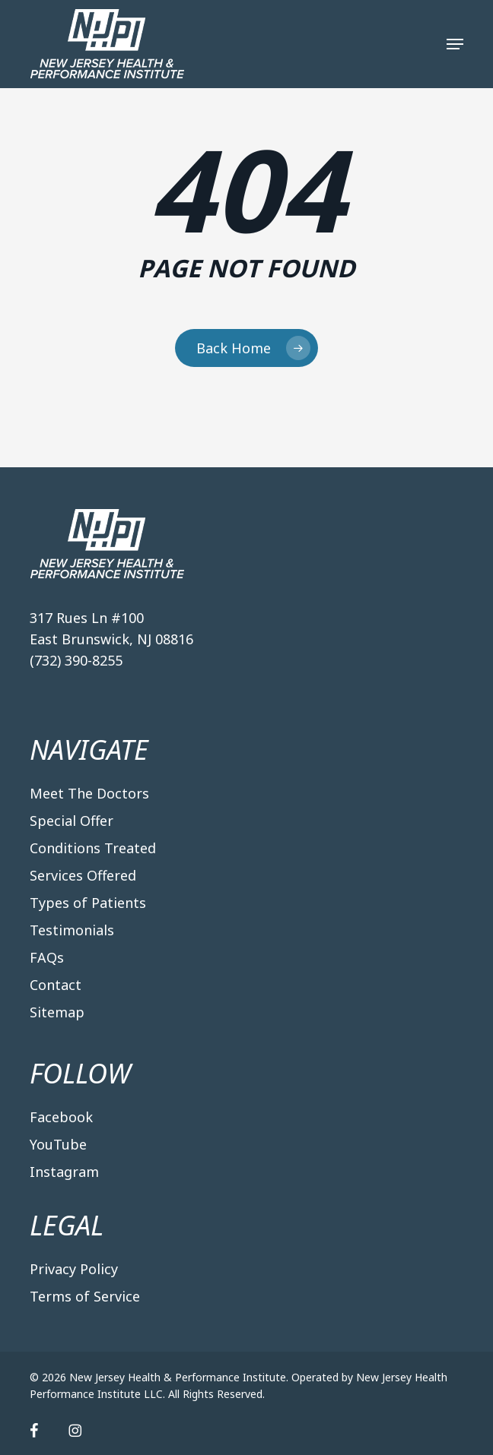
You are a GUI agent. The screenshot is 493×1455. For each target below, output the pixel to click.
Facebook (61, 1117)
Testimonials (72, 930)
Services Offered (83, 875)
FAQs (47, 957)
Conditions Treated (93, 848)
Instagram (64, 1171)
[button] (455, 44)
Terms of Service (85, 1296)
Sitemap (57, 1012)
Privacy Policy (74, 1269)
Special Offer (71, 820)
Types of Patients (88, 903)
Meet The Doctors (89, 793)
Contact (55, 985)
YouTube (58, 1144)
